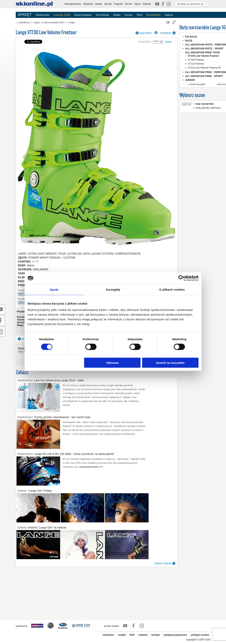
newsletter (108, 635)
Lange (72, 22)
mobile (122, 635)
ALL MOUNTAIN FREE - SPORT (204, 76)
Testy (139, 14)
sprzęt (37, 22)
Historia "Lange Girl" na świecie (47, 527)
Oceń (168, 41)
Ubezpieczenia (72, 3)
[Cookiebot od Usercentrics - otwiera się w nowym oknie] (181, 278)
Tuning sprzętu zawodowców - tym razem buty (62, 417)
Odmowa (112, 362)
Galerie (147, 3)
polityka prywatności (175, 635)
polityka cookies (200, 635)
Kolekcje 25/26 (61, 14)
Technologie (102, 14)
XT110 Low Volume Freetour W (204, 67)
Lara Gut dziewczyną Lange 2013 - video (59, 380)
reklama (143, 635)
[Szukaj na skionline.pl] (207, 3)
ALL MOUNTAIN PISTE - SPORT (204, 48)
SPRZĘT (25, 15)
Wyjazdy (88, 3)
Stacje (98, 3)
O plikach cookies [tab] (172, 289)
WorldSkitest (153, 14)
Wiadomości (43, 14)
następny (166, 32)
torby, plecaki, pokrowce (208, 107)
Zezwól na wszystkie (170, 362)
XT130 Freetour (196, 59)
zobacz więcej (162, 563)
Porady (128, 14)
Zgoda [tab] (54, 289)
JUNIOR (190, 80)
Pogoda (118, 3)
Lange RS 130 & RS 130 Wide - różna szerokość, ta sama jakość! (74, 453)
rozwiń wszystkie (197, 84)
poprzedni (146, 32)
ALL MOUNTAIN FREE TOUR (202, 52)
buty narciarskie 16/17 (54, 22)
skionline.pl (24, 22)
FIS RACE (191, 36)
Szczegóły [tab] (113, 289)
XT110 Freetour (196, 63)
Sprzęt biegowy (83, 14)
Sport (137, 3)
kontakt (155, 635)
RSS (132, 635)
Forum (128, 3)
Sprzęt (108, 3)
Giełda (116, 14)
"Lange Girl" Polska (39, 490)
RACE (188, 40)
